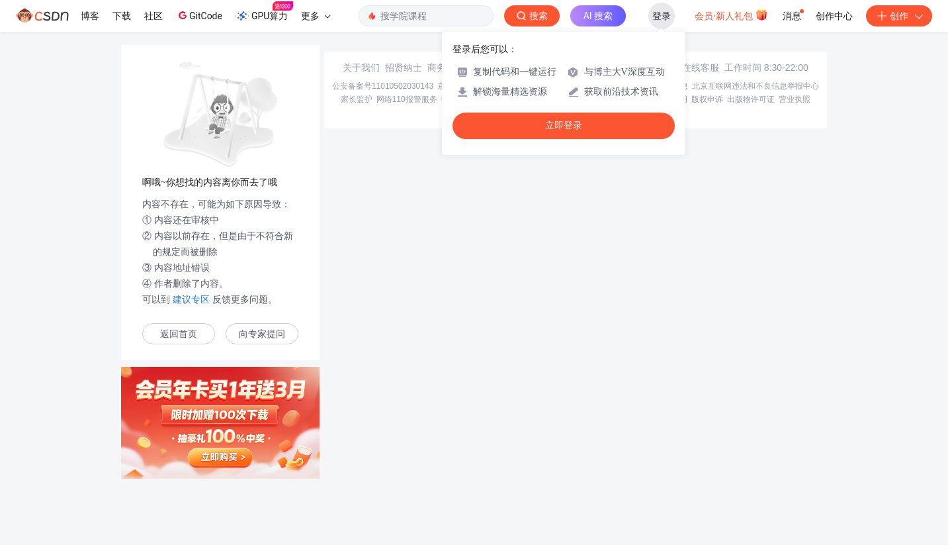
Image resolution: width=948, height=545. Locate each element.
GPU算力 (264, 12)
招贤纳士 (403, 67)
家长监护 (356, 99)
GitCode (199, 15)
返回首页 (178, 334)
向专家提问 (262, 334)
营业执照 (794, 99)
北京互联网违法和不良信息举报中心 (755, 86)
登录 (661, 16)
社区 (153, 16)
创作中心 (834, 16)
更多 (315, 16)
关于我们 (361, 67)
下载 (121, 16)
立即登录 (563, 125)
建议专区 (191, 299)
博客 (90, 16)
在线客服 (700, 67)
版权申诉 (707, 99)
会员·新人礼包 (731, 14)
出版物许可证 (751, 99)
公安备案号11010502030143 (382, 86)
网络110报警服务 (406, 99)
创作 (899, 16)
